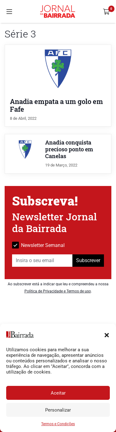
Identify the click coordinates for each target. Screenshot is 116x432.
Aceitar (58, 393)
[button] (107, 334)
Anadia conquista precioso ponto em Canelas (69, 149)
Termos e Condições (58, 424)
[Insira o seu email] (42, 260)
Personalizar (58, 410)
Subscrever (88, 260)
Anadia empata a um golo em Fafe (56, 105)
